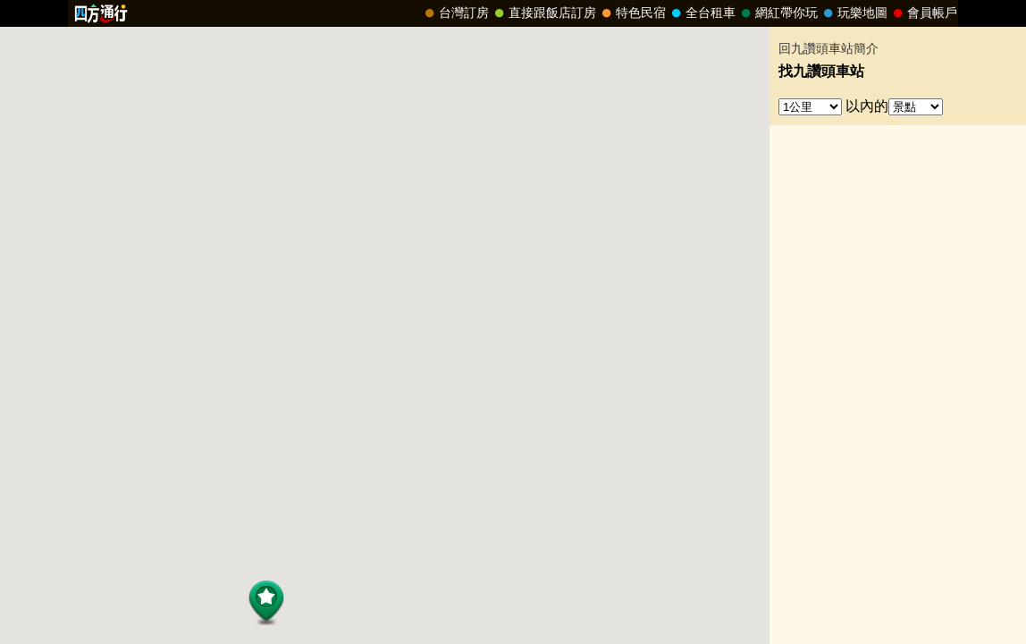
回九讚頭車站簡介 (828, 48)
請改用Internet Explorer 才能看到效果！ (513, 13)
